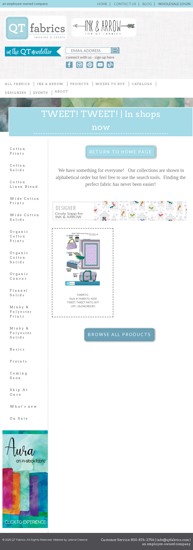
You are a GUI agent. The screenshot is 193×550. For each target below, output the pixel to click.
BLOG (147, 4)
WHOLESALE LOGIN (174, 4)
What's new (23, 406)
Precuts (18, 361)
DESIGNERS (15, 93)
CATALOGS (142, 84)
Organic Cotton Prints (19, 236)
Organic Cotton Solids (19, 257)
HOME (102, 4)
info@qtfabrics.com (172, 540)
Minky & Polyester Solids (21, 333)
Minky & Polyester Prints (21, 311)
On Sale (19, 418)
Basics (17, 349)
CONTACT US (125, 4)
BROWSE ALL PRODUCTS (119, 334)
